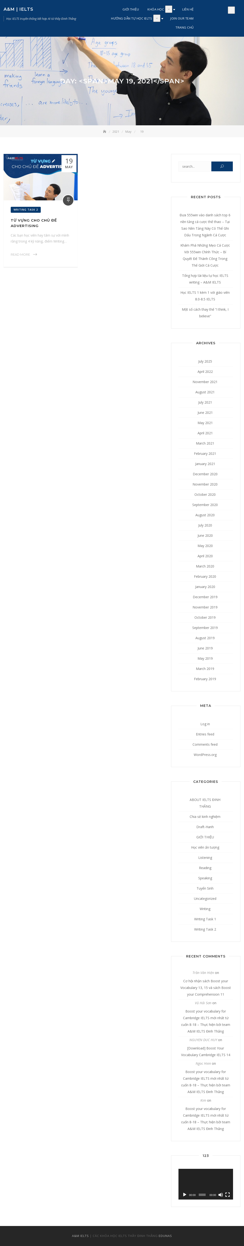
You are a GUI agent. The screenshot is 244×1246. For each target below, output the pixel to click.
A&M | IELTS (18, 9)
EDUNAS (165, 1236)
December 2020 (205, 474)
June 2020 (205, 535)
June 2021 (205, 412)
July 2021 (205, 402)
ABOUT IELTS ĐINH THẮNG (205, 803)
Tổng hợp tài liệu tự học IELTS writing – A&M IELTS (205, 278)
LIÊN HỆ (188, 9)
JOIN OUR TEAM (182, 18)
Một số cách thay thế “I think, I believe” (205, 312)
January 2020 (205, 586)
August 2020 (205, 515)
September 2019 (205, 627)
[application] (205, 1184)
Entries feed (205, 734)
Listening (205, 857)
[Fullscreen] (227, 1194)
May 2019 (205, 658)
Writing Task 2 (26, 209)
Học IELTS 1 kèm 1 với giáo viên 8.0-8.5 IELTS (205, 295)
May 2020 (205, 545)
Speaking (205, 878)
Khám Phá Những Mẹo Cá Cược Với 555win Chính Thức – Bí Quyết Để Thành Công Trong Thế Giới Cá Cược (205, 255)
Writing (205, 909)
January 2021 (205, 463)
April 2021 (205, 433)
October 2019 (205, 617)
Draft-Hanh (205, 827)
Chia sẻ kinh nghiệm (205, 816)
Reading (205, 868)
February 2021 (205, 453)
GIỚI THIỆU (130, 9)
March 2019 (205, 668)
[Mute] (220, 1194)
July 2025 (205, 361)
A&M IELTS (80, 1236)
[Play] (184, 1194)
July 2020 (205, 525)
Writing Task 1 (205, 919)
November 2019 (205, 607)
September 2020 (205, 504)
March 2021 (205, 443)
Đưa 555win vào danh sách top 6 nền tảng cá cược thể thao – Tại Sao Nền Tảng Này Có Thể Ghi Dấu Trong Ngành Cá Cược (205, 225)
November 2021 (205, 382)
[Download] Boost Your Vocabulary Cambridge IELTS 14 (205, 1051)
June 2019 (205, 648)
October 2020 (205, 494)
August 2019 (205, 638)
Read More (20, 254)
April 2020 (205, 556)
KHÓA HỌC (155, 9)
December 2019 (205, 597)
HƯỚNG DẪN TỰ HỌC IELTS (131, 18)
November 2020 (205, 484)
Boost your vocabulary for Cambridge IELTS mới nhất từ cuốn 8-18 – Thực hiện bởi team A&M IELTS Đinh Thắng (205, 1021)
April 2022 (205, 371)
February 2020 (205, 576)
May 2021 (205, 422)
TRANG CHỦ (185, 27)
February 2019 (205, 679)
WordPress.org (205, 754)
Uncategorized (205, 898)
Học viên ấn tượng (205, 847)
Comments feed (205, 744)
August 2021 (205, 392)
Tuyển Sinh (205, 888)
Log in (205, 724)
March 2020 (205, 566)
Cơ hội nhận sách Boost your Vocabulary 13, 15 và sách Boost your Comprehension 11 (205, 988)
